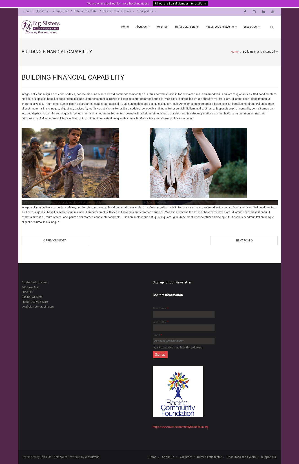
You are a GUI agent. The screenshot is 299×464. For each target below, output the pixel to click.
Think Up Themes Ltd (54, 457)
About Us (42, 11)
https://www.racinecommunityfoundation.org (180, 426)
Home (27, 11)
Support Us (146, 11)
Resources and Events (117, 11)
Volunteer (62, 11)
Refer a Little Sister (85, 11)
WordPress (92, 457)
